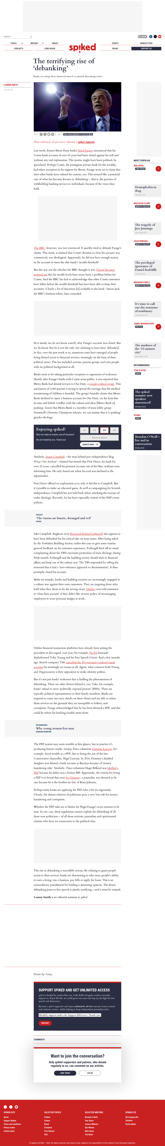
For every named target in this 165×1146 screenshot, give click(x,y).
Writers (34, 43)
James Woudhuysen (144, 323)
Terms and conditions (12, 1124)
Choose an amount (99, 438)
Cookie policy (9, 1131)
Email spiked (130, 1124)
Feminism (48, 1127)
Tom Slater (140, 370)
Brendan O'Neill (142, 282)
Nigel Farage (85, 150)
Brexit (46, 1124)
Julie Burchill (141, 241)
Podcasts (18, 48)
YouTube (159, 36)
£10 (94, 430)
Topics (13, 43)
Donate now (88, 444)
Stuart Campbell (55, 457)
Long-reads (49, 48)
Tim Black (89, 1134)
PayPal (93, 653)
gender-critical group (101, 384)
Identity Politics (82, 134)
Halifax (90, 589)
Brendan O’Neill (91, 1117)
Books (115, 48)
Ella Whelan (89, 1127)
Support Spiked (10, 1120)
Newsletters (146, 43)
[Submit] (31, 36)
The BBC (39, 248)
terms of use (75, 1143)
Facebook (150, 36)
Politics (139, 327)
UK (91, 134)
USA (46, 1134)
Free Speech (68, 134)
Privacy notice (9, 1127)
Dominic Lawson (102, 749)
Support (45, 1023)
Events (115, 43)
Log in (142, 36)
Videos (55, 43)
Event (138, 373)
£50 (114, 430)
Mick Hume (89, 1131)
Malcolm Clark (142, 203)
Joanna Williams (91, 1124)
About (6, 1117)
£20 (104, 430)
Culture (47, 1120)
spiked (137, 415)
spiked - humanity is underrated (82, 48)
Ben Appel (139, 165)
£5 (84, 430)
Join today (65, 1073)
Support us (146, 48)
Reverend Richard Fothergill (86, 534)
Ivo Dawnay (73, 777)
